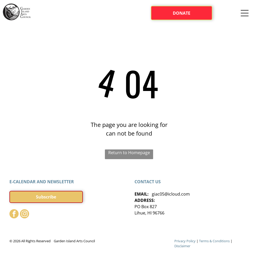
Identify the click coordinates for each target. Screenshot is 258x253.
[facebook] (14, 214)
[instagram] (24, 214)
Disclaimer (182, 246)
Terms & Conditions (214, 241)
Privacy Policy (185, 241)
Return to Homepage (129, 152)
